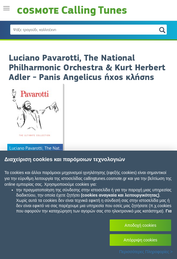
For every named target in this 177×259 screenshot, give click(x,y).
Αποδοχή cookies (140, 225)
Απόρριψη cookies (140, 240)
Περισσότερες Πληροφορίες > (146, 251)
